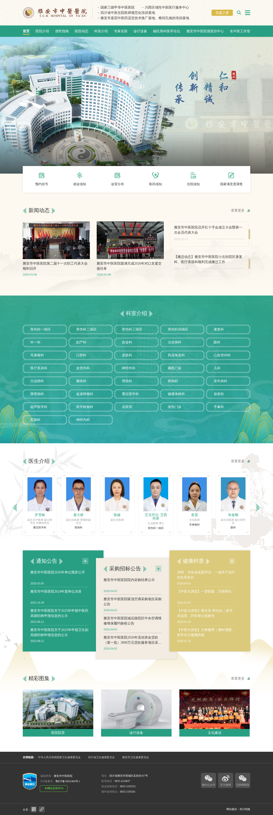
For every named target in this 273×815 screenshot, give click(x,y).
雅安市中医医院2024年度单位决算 (56, 573)
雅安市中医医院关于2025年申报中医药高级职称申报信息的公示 (59, 594)
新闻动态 (39, 229)
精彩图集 (39, 697)
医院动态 (81, 31)
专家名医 (121, 31)
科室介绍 (101, 31)
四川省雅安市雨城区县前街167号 (128, 775)
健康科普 (193, 542)
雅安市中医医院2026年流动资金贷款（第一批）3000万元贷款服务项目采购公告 (133, 659)
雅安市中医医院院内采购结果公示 (129, 598)
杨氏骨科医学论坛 (166, 31)
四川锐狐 (245, 809)
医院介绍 (42, 31)
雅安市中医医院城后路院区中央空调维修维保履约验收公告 (133, 639)
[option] (40, 522)
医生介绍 (39, 479)
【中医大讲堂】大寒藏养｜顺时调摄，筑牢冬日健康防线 (206, 613)
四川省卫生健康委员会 (101, 757)
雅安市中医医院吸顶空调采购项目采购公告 (133, 620)
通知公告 (46, 542)
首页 (26, 31)
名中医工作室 (240, 31)
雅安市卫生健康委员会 (135, 757)
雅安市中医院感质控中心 (205, 31)
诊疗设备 (140, 31)
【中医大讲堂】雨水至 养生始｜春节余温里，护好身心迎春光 (205, 594)
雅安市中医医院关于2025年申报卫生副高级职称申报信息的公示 (59, 613)
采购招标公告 (125, 587)
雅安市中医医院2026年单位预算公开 (57, 554)
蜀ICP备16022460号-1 (67, 781)
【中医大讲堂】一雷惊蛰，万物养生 (204, 573)
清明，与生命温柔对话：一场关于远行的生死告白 (206, 556)
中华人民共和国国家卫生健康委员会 (59, 757)
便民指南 (62, 31)
